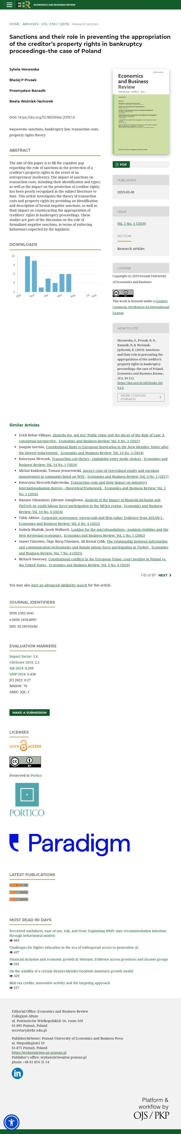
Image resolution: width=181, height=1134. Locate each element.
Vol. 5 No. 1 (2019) (55, 24)
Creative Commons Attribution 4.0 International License (141, 307)
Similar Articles (24, 425)
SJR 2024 (16, 668)
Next (163, 575)
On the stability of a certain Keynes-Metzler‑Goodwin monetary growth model (71, 971)
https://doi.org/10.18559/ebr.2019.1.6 (46, 117)
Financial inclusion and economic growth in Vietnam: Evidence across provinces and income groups (88, 959)
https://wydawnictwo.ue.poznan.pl (39, 1052)
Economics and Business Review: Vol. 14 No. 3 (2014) (102, 453)
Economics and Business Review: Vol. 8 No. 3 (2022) (99, 441)
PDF (123, 164)
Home (14, 24)
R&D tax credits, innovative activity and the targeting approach (59, 983)
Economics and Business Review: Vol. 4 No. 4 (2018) (89, 565)
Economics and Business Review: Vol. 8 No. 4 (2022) (59, 523)
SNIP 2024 (17, 674)
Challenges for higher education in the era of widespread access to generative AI (73, 947)
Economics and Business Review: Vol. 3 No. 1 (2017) (128, 476)
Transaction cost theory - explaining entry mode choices (97, 458)
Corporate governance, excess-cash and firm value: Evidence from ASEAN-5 (102, 517)
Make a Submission (29, 712)
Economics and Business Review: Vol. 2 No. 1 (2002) (104, 535)
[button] (11, 1122)
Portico (36, 775)
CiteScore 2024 (21, 662)
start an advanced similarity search (59, 585)
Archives (31, 24)
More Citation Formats (133, 397)
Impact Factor (20, 656)
